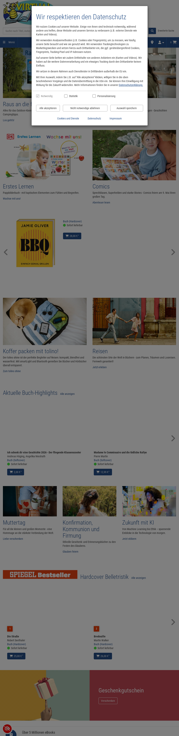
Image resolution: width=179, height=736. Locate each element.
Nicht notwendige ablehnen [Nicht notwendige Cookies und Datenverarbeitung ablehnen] (85, 108)
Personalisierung (106, 96)
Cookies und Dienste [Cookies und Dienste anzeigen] (68, 118)
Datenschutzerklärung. (131, 85)
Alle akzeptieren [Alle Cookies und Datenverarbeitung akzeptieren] (48, 108)
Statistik (73, 96)
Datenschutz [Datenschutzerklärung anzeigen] (94, 118)
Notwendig (47, 96)
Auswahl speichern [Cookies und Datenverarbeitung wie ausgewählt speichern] (127, 108)
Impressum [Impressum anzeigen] (116, 118)
